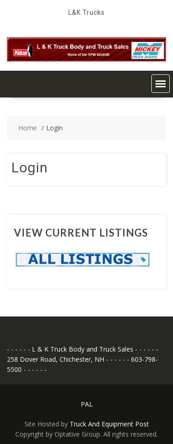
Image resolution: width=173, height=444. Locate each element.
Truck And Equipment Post (109, 424)
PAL (87, 404)
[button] (160, 83)
